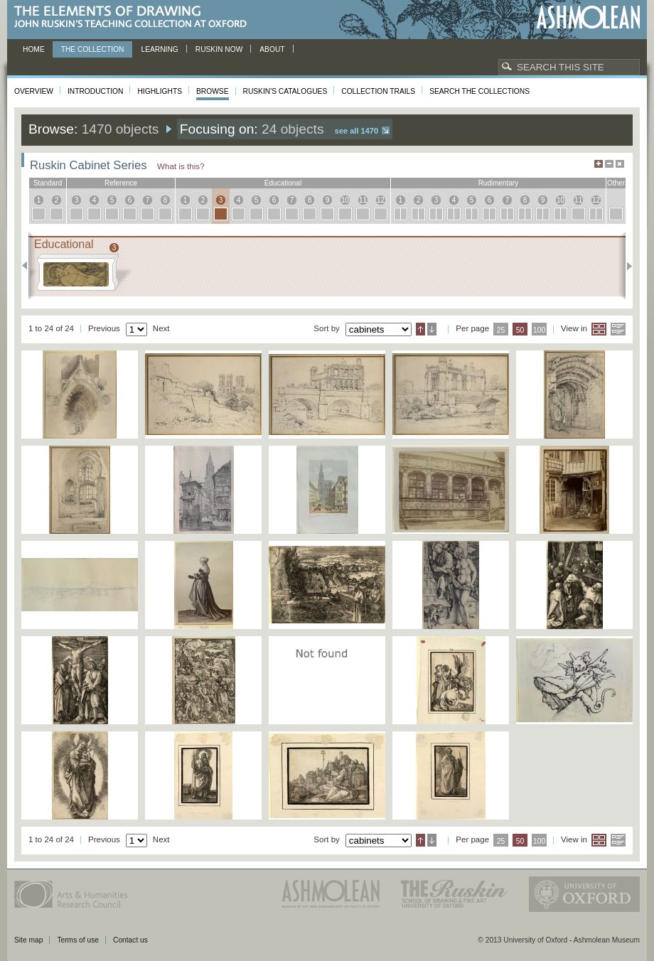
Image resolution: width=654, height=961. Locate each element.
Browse (212, 91)
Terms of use (78, 940)
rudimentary (498, 183)
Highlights (159, 91)
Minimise (609, 164)
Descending (431, 329)
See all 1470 (356, 131)
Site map (28, 940)
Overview (33, 91)
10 (345, 200)
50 (520, 330)
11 (363, 200)
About (271, 49)
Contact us (130, 940)
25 (501, 330)
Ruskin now (219, 49)
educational (282, 183)
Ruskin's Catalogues (285, 91)
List (618, 329)
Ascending (420, 329)
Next (625, 266)
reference (120, 183)
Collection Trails (378, 91)
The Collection (92, 49)
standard (48, 183)
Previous (28, 266)
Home (34, 49)
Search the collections (479, 91)
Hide (620, 164)
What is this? (181, 166)
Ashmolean (588, 17)
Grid (598, 329)
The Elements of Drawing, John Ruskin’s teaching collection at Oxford (134, 17)
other (616, 183)
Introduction (95, 91)
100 (539, 330)
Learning (159, 49)
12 (381, 200)
